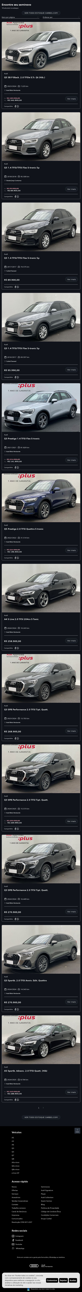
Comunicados (17, 1219)
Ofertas (15, 1190)
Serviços (15, 1194)
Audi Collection (47, 1197)
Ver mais (71, 99)
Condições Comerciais (49, 1215)
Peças (43, 1194)
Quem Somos (46, 1201)
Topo (77, 1130)
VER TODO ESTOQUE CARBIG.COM (41, 13)
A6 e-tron (15, 1162)
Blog (43, 1204)
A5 (13, 1138)
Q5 (13, 1152)
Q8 (13, 1159)
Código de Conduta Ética (51, 1211)
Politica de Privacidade (50, 1208)
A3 (13, 1141)
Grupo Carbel (46, 1219)
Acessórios (16, 1197)
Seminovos (45, 1187)
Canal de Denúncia (19, 1211)
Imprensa (15, 1215)
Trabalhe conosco (19, 1208)
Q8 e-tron (15, 1169)
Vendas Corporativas (20, 1201)
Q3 (13, 1148)
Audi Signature (47, 1190)
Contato (15, 1204)
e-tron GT (15, 1173)
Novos (14, 1187)
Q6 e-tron (15, 1166)
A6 (13, 1145)
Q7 (13, 1155)
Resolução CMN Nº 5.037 (22, 1222)
